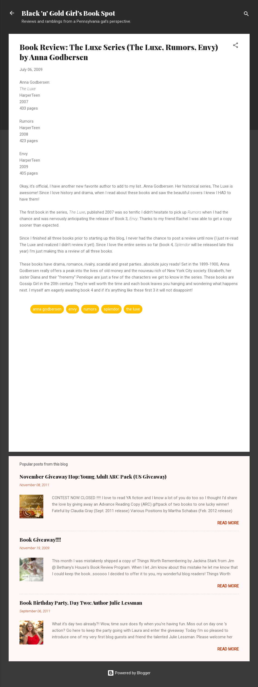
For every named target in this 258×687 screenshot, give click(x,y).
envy (72, 309)
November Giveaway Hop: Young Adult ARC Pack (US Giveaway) (92, 476)
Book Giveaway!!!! (40, 539)
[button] (235, 46)
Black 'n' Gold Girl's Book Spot (68, 13)
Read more (228, 523)
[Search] (246, 14)
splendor (111, 309)
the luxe (133, 309)
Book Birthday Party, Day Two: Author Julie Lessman (80, 603)
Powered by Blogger (129, 672)
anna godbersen (47, 309)
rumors (90, 309)
